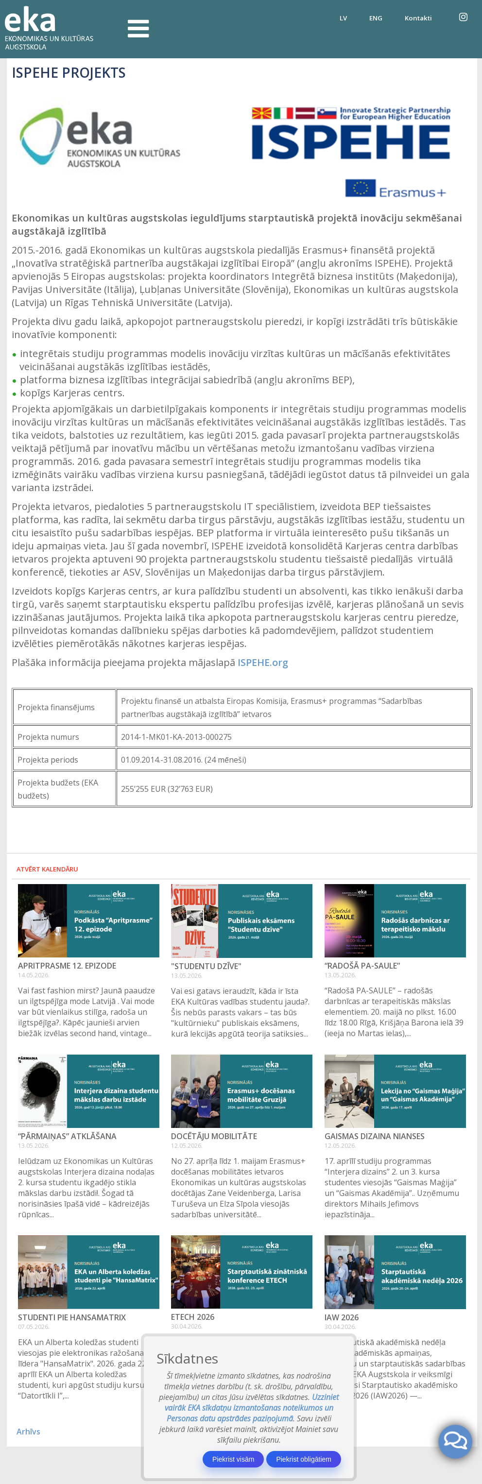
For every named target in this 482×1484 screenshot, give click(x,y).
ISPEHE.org (263, 662)
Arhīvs (28, 1431)
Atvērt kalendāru (47, 869)
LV (343, 18)
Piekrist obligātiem (303, 1459)
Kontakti (418, 18)
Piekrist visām (233, 1459)
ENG (375, 18)
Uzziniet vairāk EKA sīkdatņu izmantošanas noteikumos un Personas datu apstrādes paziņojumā (252, 1408)
